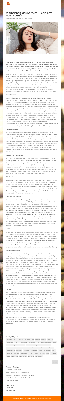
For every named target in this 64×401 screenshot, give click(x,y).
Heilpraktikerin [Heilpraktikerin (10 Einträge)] (21, 345)
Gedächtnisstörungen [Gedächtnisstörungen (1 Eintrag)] (46, 342)
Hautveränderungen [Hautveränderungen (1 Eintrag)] (11, 345)
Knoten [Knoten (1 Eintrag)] (16, 348)
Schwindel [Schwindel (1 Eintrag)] (36, 353)
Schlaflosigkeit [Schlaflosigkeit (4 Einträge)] (23, 353)
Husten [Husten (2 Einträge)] (48, 345)
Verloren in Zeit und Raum (13, 369)
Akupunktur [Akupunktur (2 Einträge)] (9, 339)
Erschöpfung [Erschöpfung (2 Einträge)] (24, 342)
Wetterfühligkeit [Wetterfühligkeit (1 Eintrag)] (23, 356)
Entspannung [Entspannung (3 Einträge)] (10, 342)
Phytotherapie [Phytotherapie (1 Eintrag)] (47, 350)
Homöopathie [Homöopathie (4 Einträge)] (36, 345)
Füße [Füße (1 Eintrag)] (38, 342)
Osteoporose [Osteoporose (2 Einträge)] (26, 350)
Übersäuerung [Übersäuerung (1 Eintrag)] (38, 356)
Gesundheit (19, 18)
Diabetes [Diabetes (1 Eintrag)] (43, 339)
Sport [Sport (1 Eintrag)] (47, 353)
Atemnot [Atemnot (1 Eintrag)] (21, 339)
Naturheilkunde (28, 18)
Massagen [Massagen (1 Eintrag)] (51, 348)
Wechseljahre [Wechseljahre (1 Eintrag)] (14, 356)
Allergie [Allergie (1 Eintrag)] (15, 339)
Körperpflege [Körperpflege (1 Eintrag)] (44, 348)
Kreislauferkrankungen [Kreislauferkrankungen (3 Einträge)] (34, 348)
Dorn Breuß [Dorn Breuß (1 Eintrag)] (50, 339)
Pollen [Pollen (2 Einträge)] (53, 350)
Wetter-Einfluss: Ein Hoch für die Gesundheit (19, 378)
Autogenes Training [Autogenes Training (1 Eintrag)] (29, 339)
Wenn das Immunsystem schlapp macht (17, 372)
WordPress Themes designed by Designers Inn (26, 398)
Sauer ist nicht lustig (12, 380)
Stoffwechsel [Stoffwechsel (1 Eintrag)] (53, 353)
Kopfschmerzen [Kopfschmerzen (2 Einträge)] (23, 348)
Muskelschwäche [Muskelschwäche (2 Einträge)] (11, 350)
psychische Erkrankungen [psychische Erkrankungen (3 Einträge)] (13, 353)
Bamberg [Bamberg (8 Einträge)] (37, 339)
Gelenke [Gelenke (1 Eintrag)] (54, 342)
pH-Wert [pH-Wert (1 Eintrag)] (40, 350)
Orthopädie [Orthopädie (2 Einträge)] (19, 350)
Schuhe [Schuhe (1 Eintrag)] (30, 353)
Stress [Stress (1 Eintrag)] (8, 356)
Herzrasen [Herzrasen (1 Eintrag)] (28, 345)
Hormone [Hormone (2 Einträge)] (43, 345)
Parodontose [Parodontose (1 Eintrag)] (34, 350)
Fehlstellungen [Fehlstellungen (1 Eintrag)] (32, 342)
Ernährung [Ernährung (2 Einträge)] (16, 342)
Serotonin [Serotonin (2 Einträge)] (42, 353)
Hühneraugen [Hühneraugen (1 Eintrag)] (10, 348)
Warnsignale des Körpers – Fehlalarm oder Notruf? (20, 375)
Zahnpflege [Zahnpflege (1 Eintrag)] (31, 356)
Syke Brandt (11, 18)
